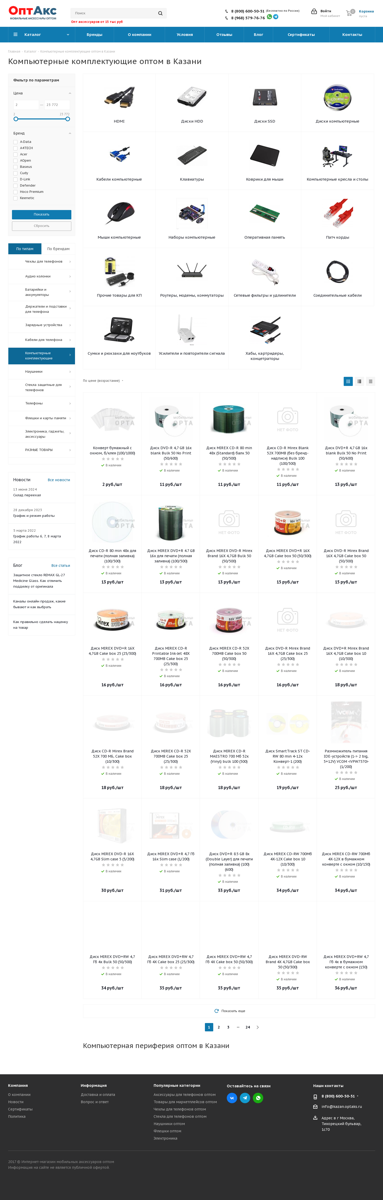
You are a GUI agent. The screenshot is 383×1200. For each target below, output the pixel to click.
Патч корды (337, 237)
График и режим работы (34, 515)
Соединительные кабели (337, 295)
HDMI (119, 121)
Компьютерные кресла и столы (337, 179)
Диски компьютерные (337, 121)
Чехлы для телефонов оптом (180, 1109)
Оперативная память (264, 237)
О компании (19, 1094)
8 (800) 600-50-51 (248, 11)
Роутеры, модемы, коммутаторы (192, 295)
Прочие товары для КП (119, 295)
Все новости (59, 480)
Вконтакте (232, 1098)
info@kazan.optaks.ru (342, 1106)
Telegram (245, 1098)
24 (248, 1027)
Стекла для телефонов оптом (180, 1116)
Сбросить (41, 226)
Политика (17, 1116)
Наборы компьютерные (191, 237)
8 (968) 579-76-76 (248, 17)
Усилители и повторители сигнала (192, 353)
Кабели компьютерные (119, 179)
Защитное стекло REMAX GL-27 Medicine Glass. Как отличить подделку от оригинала (39, 581)
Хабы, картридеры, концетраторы (265, 356)
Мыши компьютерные (119, 237)
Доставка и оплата (98, 1094)
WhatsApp (258, 1098)
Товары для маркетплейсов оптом (185, 1102)
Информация (94, 1085)
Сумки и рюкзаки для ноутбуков (119, 353)
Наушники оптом (169, 1123)
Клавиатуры (192, 179)
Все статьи (60, 565)
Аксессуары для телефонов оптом (185, 1094)
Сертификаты (20, 1109)
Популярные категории (177, 1085)
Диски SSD (264, 121)
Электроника (165, 1138)
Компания (18, 1085)
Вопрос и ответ (95, 1102)
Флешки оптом (167, 1131)
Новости (15, 1102)
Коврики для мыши (264, 179)
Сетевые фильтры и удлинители (265, 295)
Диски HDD (192, 121)
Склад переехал (27, 495)
